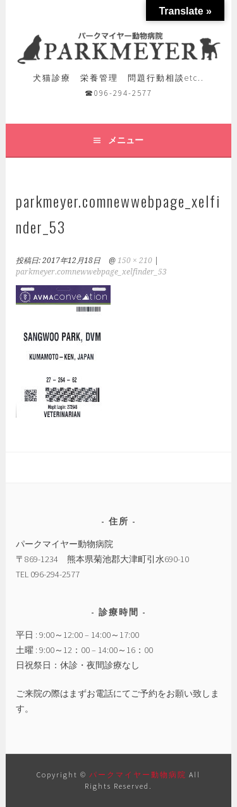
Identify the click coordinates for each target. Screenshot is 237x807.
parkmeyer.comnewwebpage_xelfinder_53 (91, 272)
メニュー (125, 140)
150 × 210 (135, 260)
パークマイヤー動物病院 (139, 774)
